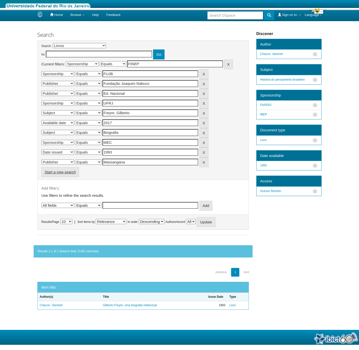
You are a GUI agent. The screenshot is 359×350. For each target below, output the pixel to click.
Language (313, 15)
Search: (46, 46)
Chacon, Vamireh (51, 305)
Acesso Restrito (270, 191)
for (43, 54)
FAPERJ (265, 105)
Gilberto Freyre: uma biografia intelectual (130, 305)
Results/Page (50, 222)
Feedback (113, 15)
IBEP (263, 114)
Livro (232, 305)
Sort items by (86, 222)
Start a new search (60, 172)
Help (95, 15)
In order (133, 222)
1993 (263, 165)
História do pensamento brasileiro (282, 79)
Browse (78, 15)
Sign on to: (289, 15)
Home (56, 15)
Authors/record (175, 222)
